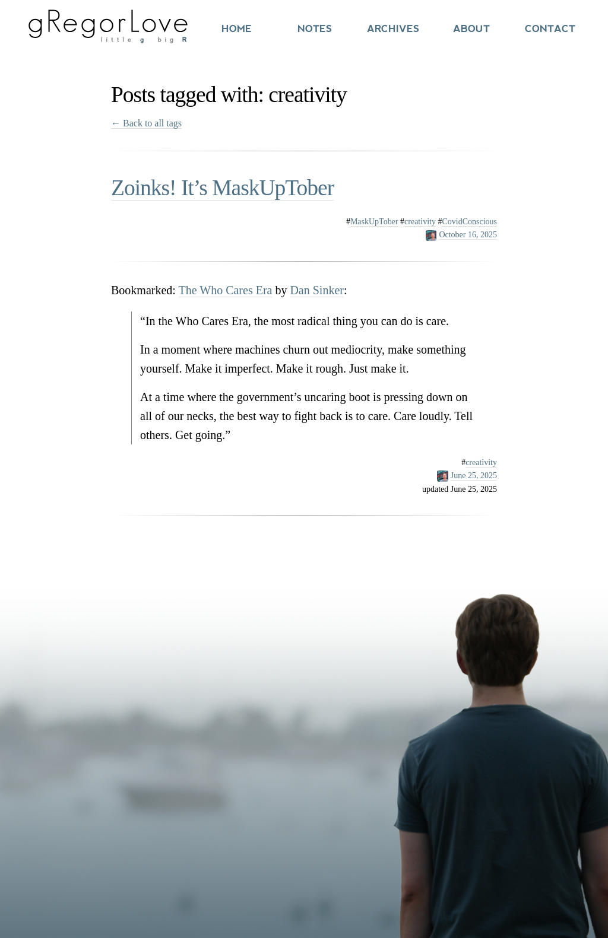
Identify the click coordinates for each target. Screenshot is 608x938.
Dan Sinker (317, 290)
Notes (314, 28)
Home (236, 28)
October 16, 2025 (468, 234)
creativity (420, 221)
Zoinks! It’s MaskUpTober (222, 188)
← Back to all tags (146, 123)
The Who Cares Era (226, 290)
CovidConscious (469, 221)
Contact (550, 28)
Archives (393, 28)
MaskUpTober (374, 221)
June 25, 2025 (474, 475)
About (471, 28)
